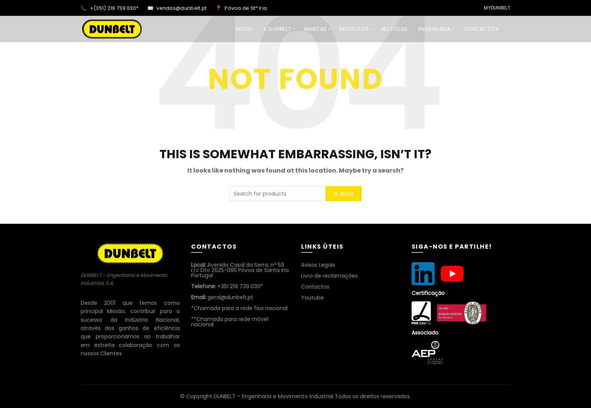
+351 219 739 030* (227, 286)
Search (343, 193)
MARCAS (315, 29)
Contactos (315, 286)
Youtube (312, 297)
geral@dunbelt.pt (222, 297)
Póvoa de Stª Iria (246, 8)
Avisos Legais (318, 265)
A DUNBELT (277, 29)
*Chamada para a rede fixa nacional (239, 308)
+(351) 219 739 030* (115, 8)
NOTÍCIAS (395, 29)
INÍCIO (244, 29)
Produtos (354, 29)
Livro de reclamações (329, 276)
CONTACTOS (481, 29)
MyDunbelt (497, 8)
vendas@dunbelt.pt (182, 8)
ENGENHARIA (434, 29)
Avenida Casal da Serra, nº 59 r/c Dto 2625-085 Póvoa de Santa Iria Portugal (240, 270)
